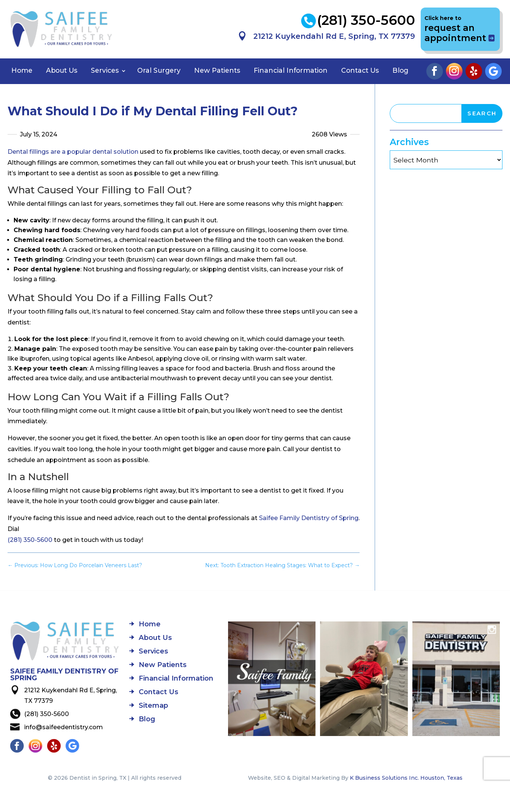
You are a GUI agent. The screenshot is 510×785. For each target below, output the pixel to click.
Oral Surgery (159, 70)
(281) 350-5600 (30, 539)
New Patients (217, 70)
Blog (400, 70)
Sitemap (153, 706)
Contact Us (360, 70)
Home (21, 70)
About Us (61, 70)
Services (105, 70)
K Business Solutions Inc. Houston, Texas (406, 777)
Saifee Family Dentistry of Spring (308, 518)
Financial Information (291, 70)
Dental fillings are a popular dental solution (73, 151)
